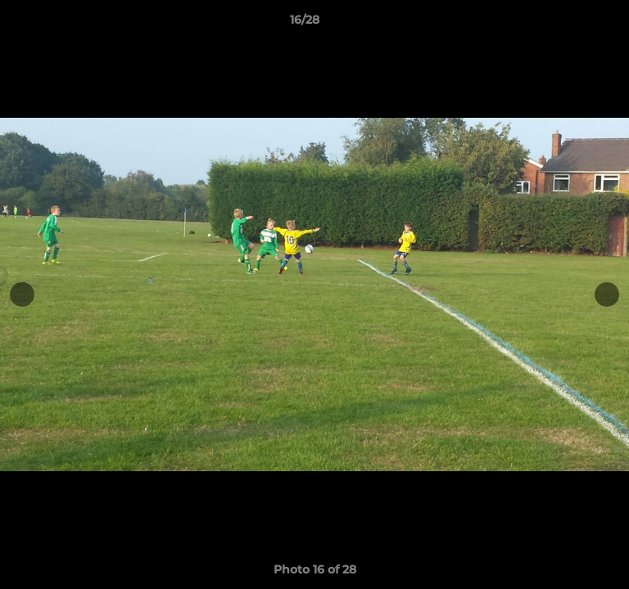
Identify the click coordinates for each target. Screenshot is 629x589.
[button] (570, 23)
